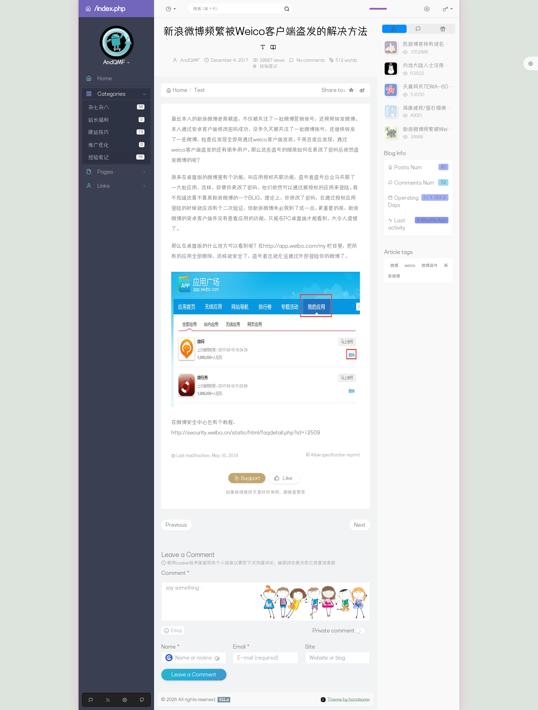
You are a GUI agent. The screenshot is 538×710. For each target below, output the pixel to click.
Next (359, 525)
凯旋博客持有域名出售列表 (434, 44)
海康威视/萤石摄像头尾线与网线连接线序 (450, 108)
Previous (176, 525)
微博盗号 (429, 265)
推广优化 (116, 145)
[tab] (394, 29)
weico (410, 265)
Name (170, 646)
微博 (394, 265)
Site (310, 646)
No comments (310, 60)
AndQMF (190, 60)
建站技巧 (116, 132)
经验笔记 (116, 157)
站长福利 (116, 120)
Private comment (333, 630)
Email (241, 646)
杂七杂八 (116, 107)
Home (176, 90)
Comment (175, 573)
